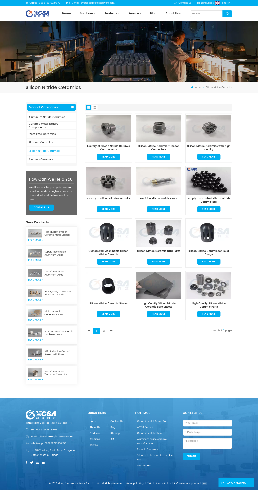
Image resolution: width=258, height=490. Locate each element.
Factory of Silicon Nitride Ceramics (108, 199)
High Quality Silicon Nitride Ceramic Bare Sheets (159, 305)
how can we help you (51, 179)
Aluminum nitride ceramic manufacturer (152, 441)
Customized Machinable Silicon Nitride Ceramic (108, 253)
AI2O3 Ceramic (145, 427)
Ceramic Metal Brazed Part (152, 421)
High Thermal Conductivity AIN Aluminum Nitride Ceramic (59, 313)
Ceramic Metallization (149, 433)
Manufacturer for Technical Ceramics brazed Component (55, 373)
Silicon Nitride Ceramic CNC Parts (158, 251)
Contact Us (182, 3)
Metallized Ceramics (42, 134)
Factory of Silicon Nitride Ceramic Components (108, 148)
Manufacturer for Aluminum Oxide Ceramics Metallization (57, 273)
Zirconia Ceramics (41, 142)
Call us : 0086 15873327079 (43, 3)
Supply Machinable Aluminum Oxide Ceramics (55, 253)
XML (112, 439)
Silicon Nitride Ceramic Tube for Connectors (158, 148)
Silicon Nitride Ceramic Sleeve (108, 303)
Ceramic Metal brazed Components (44, 125)
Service (133, 13)
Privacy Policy (163, 483)
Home (66, 13)
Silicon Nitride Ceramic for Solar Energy (208, 253)
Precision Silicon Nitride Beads (158, 199)
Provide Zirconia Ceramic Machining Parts (58, 333)
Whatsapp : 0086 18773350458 (48, 443)
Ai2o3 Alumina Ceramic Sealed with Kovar (57, 353)
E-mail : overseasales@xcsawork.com (90, 3)
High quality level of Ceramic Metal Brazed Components (57, 234)
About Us (172, 13)
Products (110, 13)
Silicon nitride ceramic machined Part (155, 457)
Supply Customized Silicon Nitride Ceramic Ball (208, 200)
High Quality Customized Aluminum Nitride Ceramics (58, 293)
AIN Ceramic (144, 465)
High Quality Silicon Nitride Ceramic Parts (209, 305)
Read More (108, 157)
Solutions (86, 13)
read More (35, 240)
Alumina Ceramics (41, 159)
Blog (153, 13)
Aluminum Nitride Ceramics (47, 117)
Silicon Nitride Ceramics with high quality (208, 148)
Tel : (44, 430)
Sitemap (115, 433)
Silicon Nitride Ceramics (44, 151)
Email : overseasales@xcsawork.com (52, 437)
